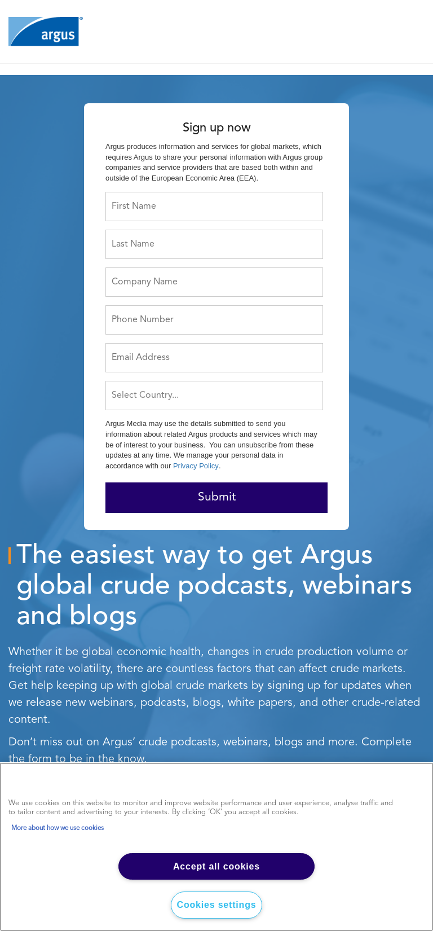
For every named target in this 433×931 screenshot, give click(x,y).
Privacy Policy (196, 466)
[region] (216, 846)
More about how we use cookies (57, 828)
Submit (217, 497)
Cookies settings (217, 905)
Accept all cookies (216, 866)
